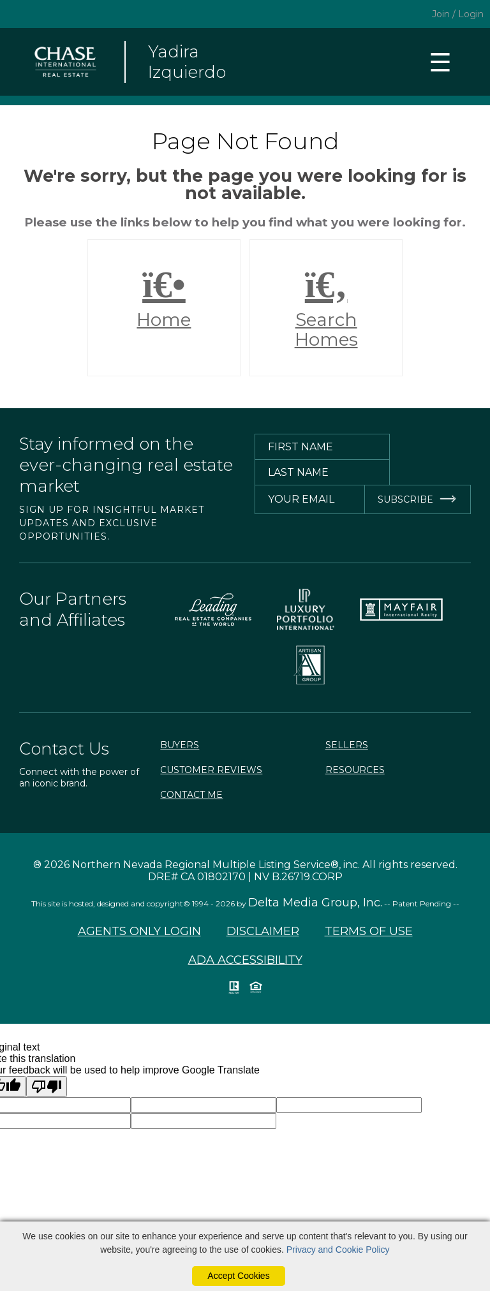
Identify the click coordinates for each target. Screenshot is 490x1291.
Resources (355, 770)
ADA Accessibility (245, 960)
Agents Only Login (139, 931)
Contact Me (191, 794)
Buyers (179, 745)
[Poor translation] (46, 1086)
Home (164, 297)
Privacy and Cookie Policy (338, 1249)
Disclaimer (262, 931)
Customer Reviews (211, 770)
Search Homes (326, 308)
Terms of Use (369, 931)
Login (471, 14)
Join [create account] (441, 14)
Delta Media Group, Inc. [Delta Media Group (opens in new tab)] (315, 903)
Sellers (346, 745)
